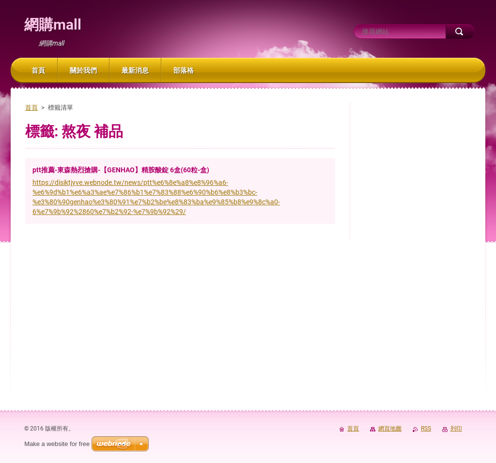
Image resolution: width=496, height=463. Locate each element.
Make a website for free (57, 443)
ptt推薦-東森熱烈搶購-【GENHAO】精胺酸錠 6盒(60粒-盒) (120, 170)
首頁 (31, 107)
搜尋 (460, 31)
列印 (456, 428)
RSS (426, 428)
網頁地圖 (390, 428)
